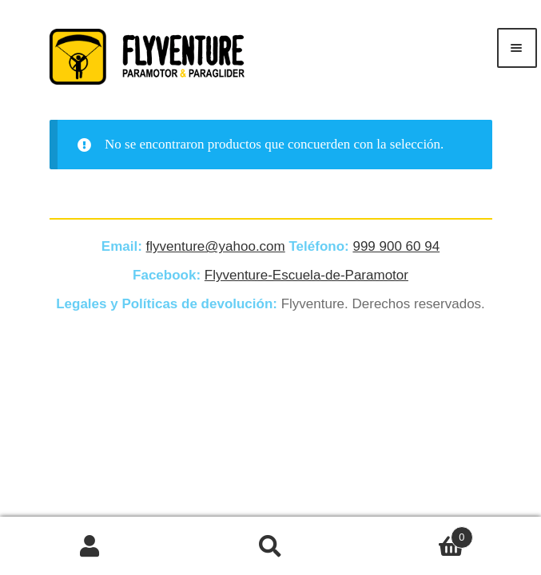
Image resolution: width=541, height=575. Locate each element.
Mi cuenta (90, 546)
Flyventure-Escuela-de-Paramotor (306, 275)
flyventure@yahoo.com (215, 246)
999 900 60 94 (396, 246)
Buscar (271, 546)
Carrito (416, 535)
